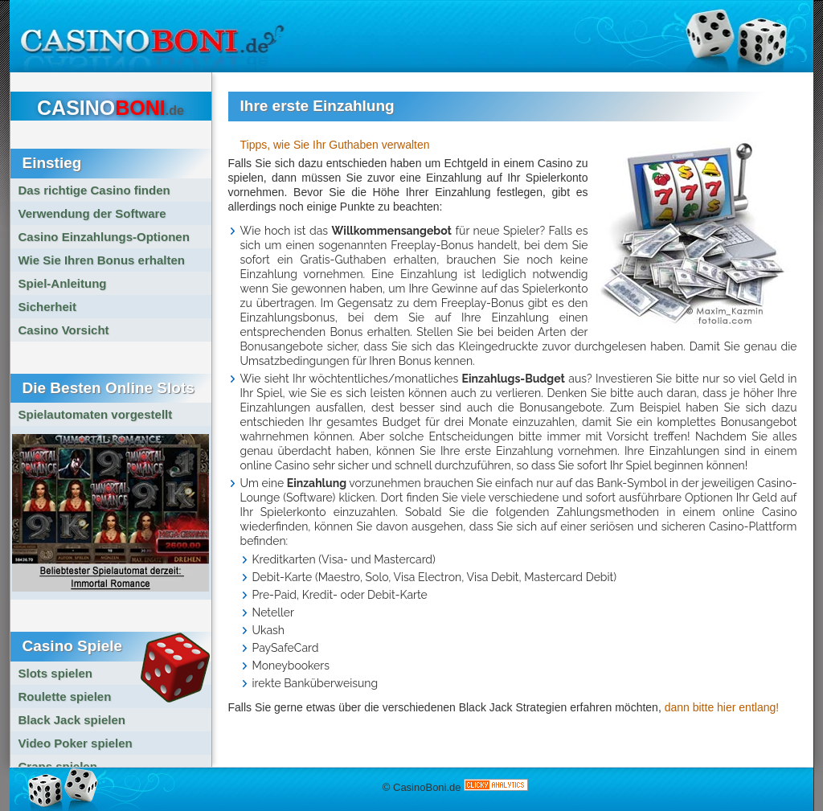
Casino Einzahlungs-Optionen (104, 237)
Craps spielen (57, 766)
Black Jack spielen (71, 720)
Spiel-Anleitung (62, 283)
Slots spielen (55, 673)
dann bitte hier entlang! (722, 707)
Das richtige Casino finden (94, 190)
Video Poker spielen (75, 743)
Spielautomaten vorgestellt (95, 414)
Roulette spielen (65, 696)
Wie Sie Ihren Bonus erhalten (101, 260)
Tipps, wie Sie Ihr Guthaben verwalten (335, 144)
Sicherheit (47, 306)
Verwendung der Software (92, 213)
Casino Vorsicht (63, 330)
